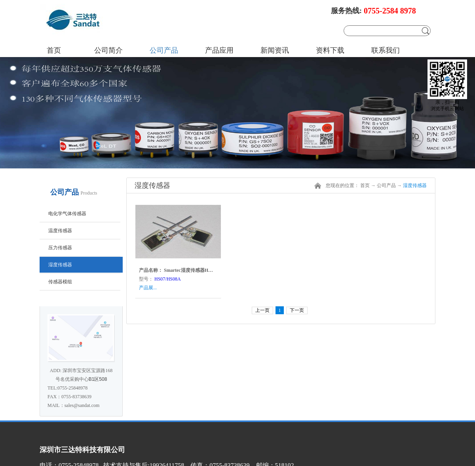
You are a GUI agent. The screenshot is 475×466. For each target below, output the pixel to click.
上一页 (262, 310)
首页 (54, 50)
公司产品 (386, 185)
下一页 (297, 310)
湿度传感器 (415, 185)
